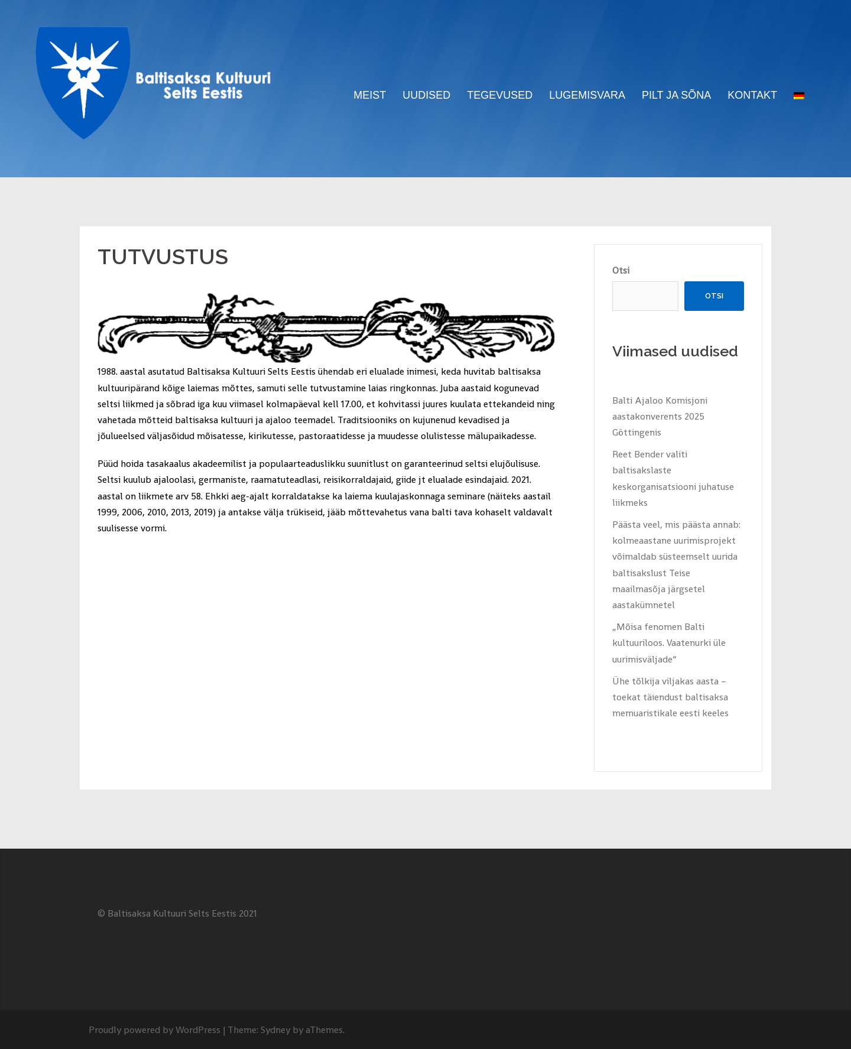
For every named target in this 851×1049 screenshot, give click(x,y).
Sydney (275, 1030)
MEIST (369, 95)
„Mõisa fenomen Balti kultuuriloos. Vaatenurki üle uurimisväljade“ (669, 643)
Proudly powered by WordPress (154, 1030)
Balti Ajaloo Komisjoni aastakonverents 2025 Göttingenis (659, 416)
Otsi (620, 270)
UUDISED (426, 95)
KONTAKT (752, 95)
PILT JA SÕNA (676, 95)
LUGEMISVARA (587, 95)
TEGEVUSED (499, 95)
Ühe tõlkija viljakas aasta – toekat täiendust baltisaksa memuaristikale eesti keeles (670, 697)
